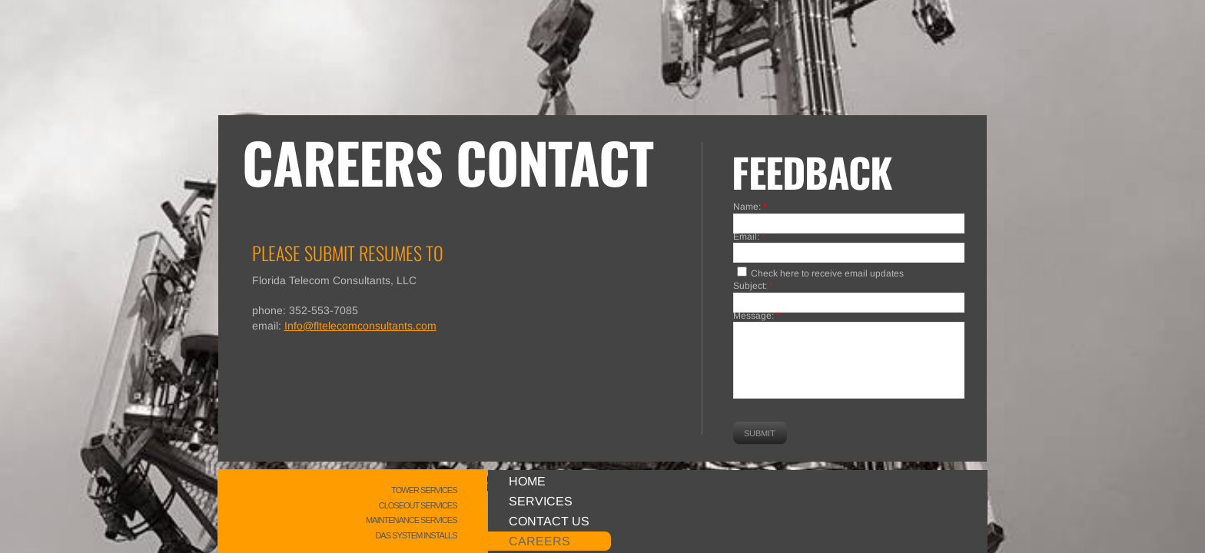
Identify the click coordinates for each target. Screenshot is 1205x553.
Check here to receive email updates (820, 273)
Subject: (753, 286)
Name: (750, 207)
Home (527, 481)
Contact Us (549, 521)
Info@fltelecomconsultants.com (360, 326)
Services (541, 501)
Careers (539, 541)
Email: (749, 237)
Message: (756, 316)
